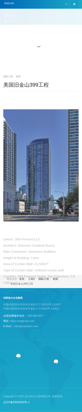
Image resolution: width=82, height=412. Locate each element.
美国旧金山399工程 (26, 85)
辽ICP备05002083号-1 (16, 402)
